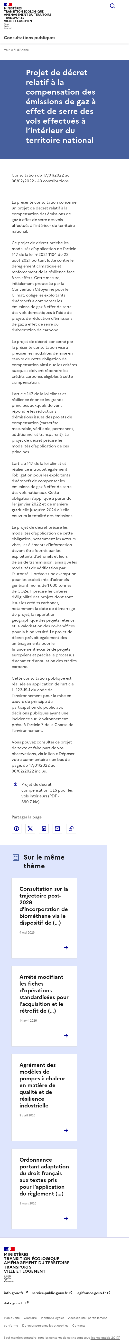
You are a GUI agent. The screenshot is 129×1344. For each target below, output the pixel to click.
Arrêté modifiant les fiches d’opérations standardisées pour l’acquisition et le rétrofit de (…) (44, 994)
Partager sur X (30, 828)
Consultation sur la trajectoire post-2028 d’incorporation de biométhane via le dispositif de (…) (43, 906)
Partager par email (57, 828)
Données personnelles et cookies (45, 1325)
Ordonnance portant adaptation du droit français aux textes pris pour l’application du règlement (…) (44, 1177)
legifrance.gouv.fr (91, 1293)
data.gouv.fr (14, 1303)
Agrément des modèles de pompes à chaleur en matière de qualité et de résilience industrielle (42, 1085)
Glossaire (30, 1318)
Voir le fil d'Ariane (16, 50)
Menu (122, 6)
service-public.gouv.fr (50, 1293)
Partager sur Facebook (16, 828)
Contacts (78, 1325)
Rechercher (112, 6)
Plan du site (12, 1318)
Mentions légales (52, 1318)
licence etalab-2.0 (103, 1338)
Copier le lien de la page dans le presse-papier (71, 828)
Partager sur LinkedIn (44, 828)
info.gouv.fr (13, 1293)
